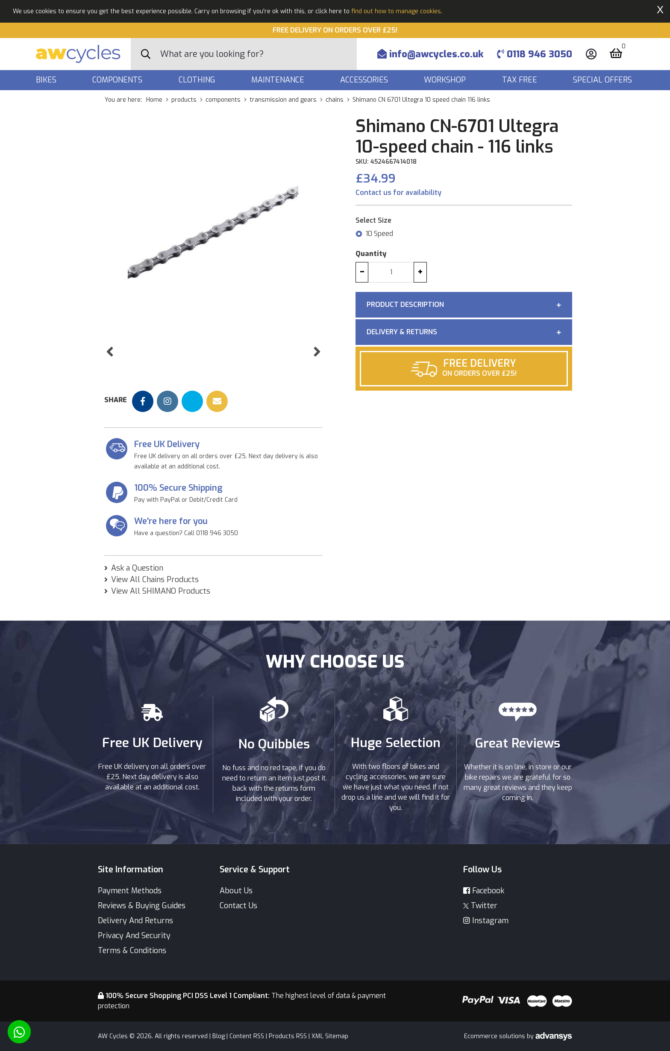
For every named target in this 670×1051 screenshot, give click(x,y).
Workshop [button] (446, 80)
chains (335, 100)
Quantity (371, 253)
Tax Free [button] (520, 80)
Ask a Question (137, 585)
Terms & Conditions (132, 950)
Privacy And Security (134, 935)
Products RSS (288, 1036)
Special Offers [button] (603, 80)
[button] (109, 374)
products (184, 100)
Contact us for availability (398, 192)
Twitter (480, 906)
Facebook (483, 891)
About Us (236, 891)
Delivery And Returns (135, 921)
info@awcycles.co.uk (430, 54)
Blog (218, 1036)
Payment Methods (130, 891)
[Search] (258, 54)
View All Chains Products (155, 596)
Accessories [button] (365, 80)
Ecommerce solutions (495, 1036)
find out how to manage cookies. (396, 11)
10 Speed (379, 233)
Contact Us (238, 906)
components (223, 100)
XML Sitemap (329, 1036)
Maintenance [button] (278, 80)
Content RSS (246, 1036)
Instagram (485, 921)
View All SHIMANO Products (160, 608)
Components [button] (118, 80)
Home (154, 100)
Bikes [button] (47, 80)
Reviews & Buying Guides (141, 906)
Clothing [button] (198, 80)
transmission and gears (283, 100)
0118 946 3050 (534, 54)
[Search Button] (146, 54)
